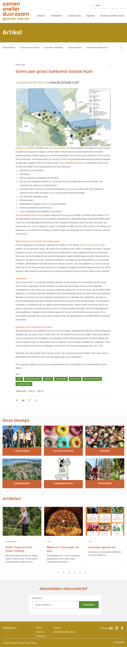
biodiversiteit (21, 391)
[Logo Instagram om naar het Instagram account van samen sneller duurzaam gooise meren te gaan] (116, 628)
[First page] (41, 572)
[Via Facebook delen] (17, 400)
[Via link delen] (29, 400)
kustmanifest (61, 379)
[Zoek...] (109, 5)
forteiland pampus (33, 379)
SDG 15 (40, 391)
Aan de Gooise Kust (92, 379)
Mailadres (36, 598)
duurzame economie (29, 47)
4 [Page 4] (69, 572)
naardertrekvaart (24, 384)
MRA (19, 379)
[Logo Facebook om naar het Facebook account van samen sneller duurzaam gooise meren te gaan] (122, 628)
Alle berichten (9, 47)
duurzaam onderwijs (53, 47)
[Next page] (79, 572)
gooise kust (75, 379)
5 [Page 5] (74, 572)
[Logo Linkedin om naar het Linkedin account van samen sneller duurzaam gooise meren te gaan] (111, 628)
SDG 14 (31, 391)
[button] (121, 48)
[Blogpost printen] (36, 400)
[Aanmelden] (89, 604)
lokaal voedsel (74, 47)
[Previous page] (47, 572)
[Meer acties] (109, 64)
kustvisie (47, 379)
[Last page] (85, 572)
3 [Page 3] (63, 572)
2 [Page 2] (58, 572)
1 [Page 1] (52, 572)
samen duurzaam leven (97, 47)
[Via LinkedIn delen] (23, 400)
